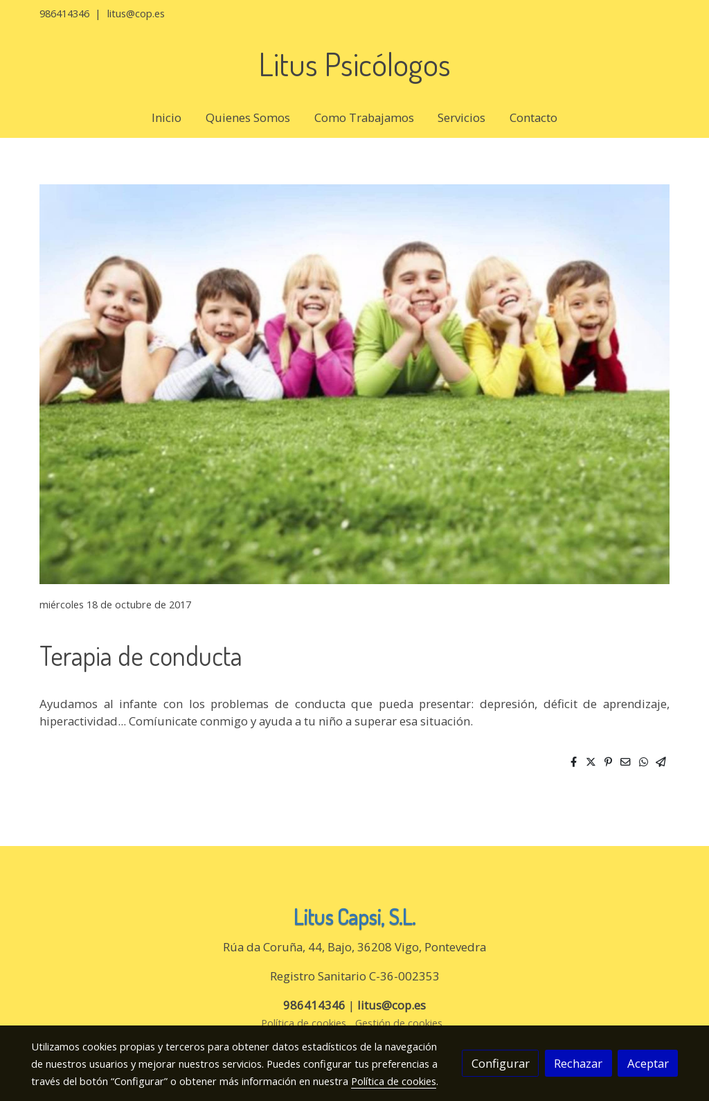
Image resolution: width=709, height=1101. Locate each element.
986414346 (64, 13)
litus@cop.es (136, 13)
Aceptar (648, 1063)
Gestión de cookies (398, 1023)
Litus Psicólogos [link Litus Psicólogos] (354, 64)
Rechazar (578, 1063)
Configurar (501, 1063)
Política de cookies (303, 1023)
